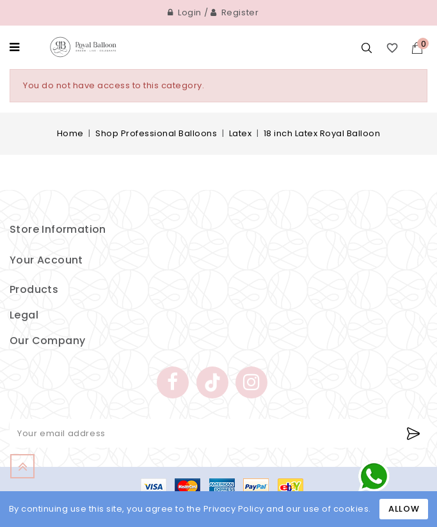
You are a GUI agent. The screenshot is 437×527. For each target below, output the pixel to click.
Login (185, 12)
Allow (403, 509)
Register (235, 12)
